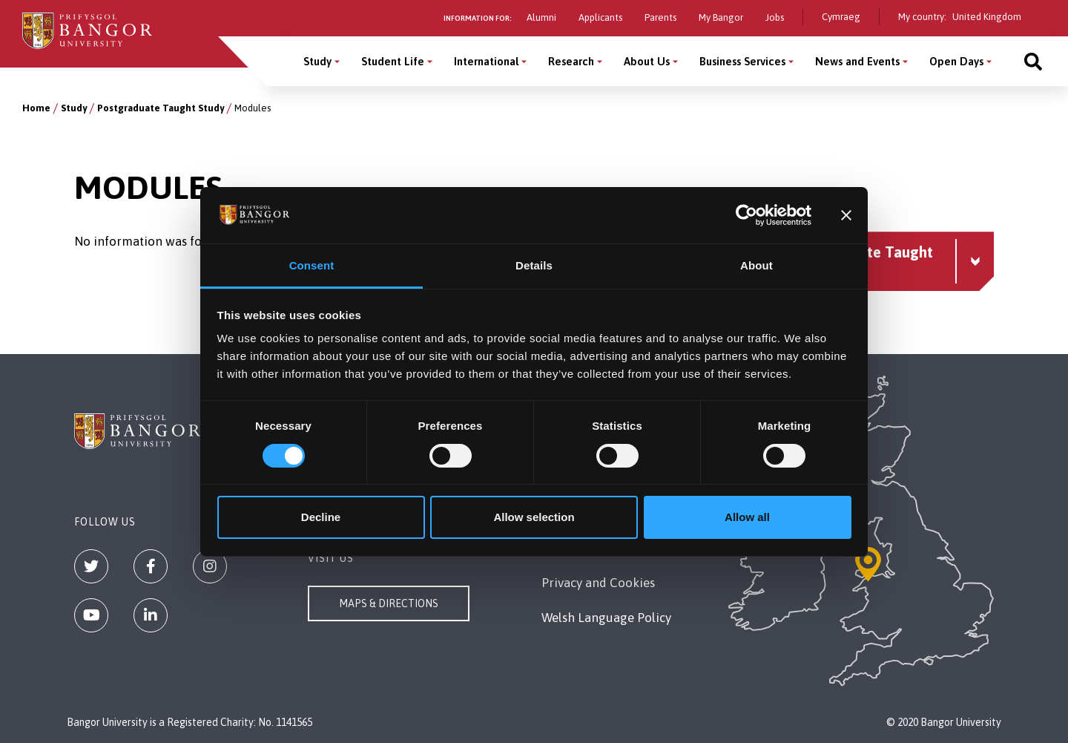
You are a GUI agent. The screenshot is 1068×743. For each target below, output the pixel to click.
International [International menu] (486, 61)
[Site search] (1033, 61)
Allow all (747, 517)
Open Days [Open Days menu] (956, 61)
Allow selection (533, 517)
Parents (660, 17)
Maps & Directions (388, 603)
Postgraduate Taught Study (160, 108)
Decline (320, 517)
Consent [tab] (311, 265)
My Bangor (721, 17)
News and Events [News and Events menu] (857, 61)
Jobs (774, 17)
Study (74, 108)
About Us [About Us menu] (647, 61)
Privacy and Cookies (598, 582)
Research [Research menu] (571, 61)
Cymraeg (841, 17)
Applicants (600, 17)
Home (36, 108)
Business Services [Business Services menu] (742, 61)
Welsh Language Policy (606, 617)
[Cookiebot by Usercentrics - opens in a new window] (746, 215)
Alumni (541, 17)
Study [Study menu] (317, 61)
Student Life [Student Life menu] (392, 61)
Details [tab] (534, 265)
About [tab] (756, 265)
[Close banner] (846, 215)
